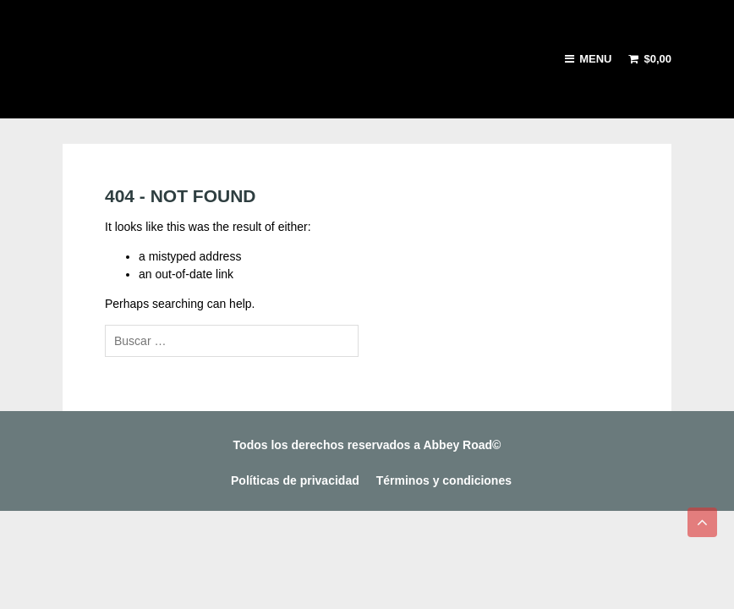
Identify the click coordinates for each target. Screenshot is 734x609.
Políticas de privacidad (295, 480)
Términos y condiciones (444, 480)
